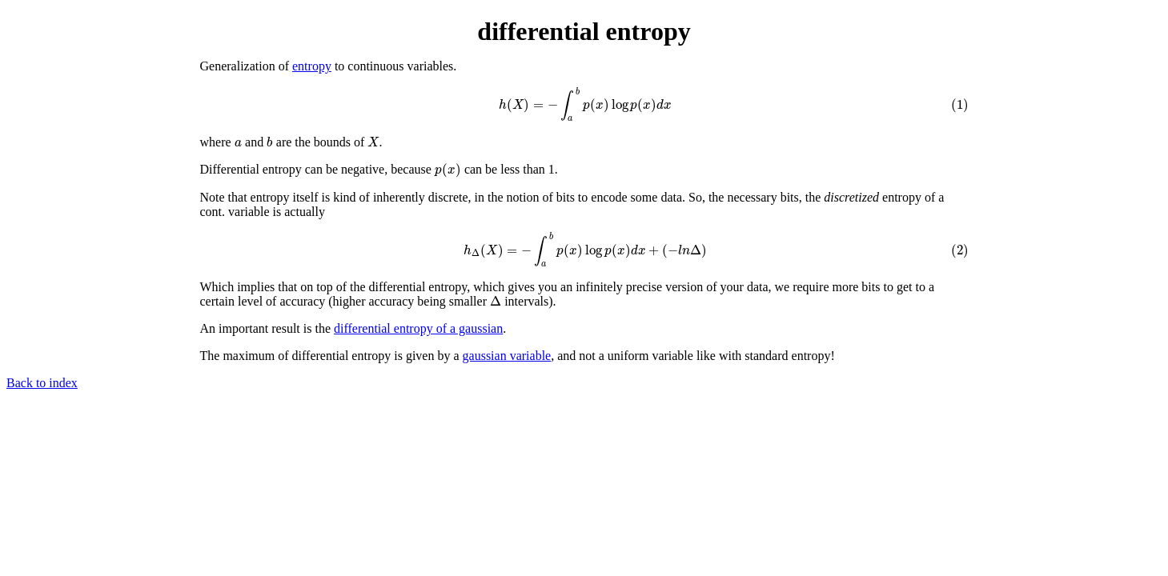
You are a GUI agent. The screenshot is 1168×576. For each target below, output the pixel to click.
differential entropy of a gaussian (418, 328)
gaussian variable (507, 355)
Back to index (42, 383)
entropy (311, 66)
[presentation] (584, 104)
